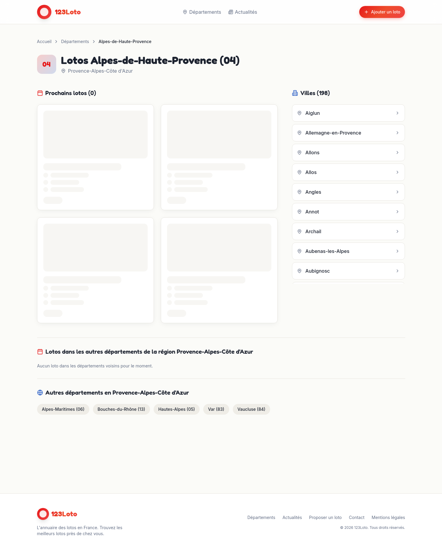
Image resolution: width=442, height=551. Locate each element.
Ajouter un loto (382, 11)
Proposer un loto (325, 517)
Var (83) (216, 409)
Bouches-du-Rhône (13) (121, 409)
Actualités (242, 12)
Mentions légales (388, 517)
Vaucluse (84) (251, 409)
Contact (357, 517)
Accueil (44, 41)
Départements (202, 12)
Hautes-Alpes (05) (176, 409)
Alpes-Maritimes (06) (63, 409)
